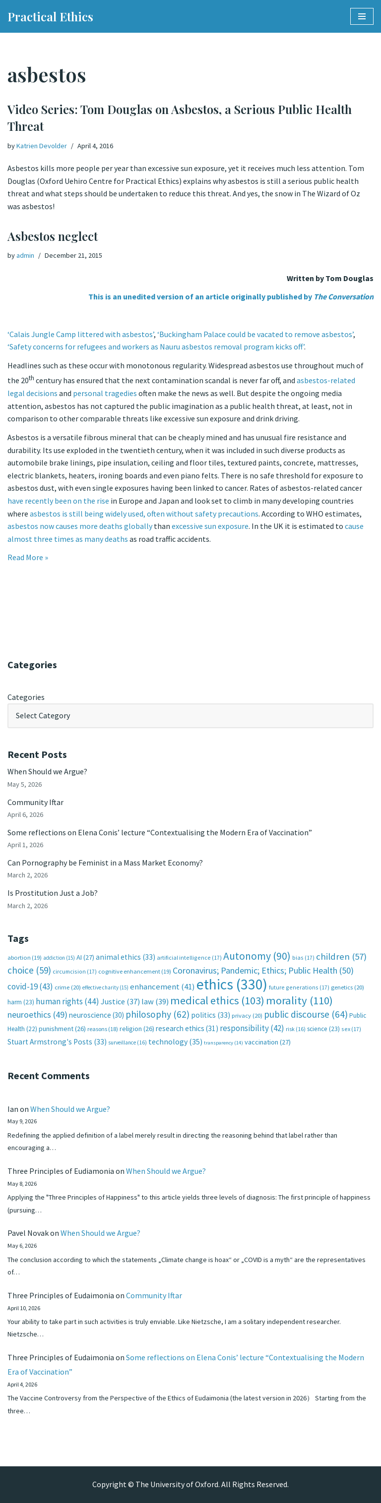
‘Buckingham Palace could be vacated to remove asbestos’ (255, 334)
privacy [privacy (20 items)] (247, 1015)
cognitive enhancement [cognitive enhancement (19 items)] (134, 971)
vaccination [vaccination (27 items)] (268, 1042)
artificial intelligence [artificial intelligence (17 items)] (189, 957)
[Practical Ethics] (50, 16)
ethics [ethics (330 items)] (231, 984)
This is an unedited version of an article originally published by (231, 296)
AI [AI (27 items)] (85, 957)
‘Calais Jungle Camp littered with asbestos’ (80, 334)
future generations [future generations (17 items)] (299, 987)
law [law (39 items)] (155, 1001)
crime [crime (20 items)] (68, 987)
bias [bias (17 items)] (303, 957)
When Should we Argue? (47, 771)
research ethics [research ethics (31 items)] (187, 1028)
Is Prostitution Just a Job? (52, 893)
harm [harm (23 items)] (20, 1002)
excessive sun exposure (210, 526)
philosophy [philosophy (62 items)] (158, 1014)
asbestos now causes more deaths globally (79, 526)
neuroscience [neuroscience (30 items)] (96, 1015)
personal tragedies (105, 393)
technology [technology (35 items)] (175, 1041)
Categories (26, 697)
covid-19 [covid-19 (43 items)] (30, 986)
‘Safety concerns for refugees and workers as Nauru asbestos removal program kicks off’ (155, 346)
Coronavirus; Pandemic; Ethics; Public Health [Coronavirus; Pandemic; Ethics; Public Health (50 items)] (263, 970)
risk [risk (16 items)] (296, 1029)
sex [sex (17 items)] (351, 1029)
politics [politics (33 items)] (210, 1015)
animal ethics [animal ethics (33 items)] (125, 957)
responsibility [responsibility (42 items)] (252, 1028)
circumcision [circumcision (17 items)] (75, 971)
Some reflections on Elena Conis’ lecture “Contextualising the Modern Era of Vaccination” (159, 832)
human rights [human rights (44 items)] (67, 1001)
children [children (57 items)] (341, 956)
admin (25, 255)
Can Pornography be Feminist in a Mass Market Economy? (105, 862)
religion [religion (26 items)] (137, 1028)
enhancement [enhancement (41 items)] (162, 986)
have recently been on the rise (58, 501)
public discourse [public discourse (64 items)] (306, 1014)
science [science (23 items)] (323, 1029)
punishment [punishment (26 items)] (62, 1028)
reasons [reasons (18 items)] (102, 1029)
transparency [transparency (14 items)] (223, 1043)
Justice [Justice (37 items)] (120, 1001)
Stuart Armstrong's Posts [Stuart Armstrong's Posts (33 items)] (57, 1041)
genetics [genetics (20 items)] (347, 987)
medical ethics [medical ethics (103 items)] (217, 1000)
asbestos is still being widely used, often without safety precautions (144, 514)
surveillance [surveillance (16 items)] (127, 1042)
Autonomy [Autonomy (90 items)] (257, 956)
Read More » (27, 557)
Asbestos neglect (52, 236)
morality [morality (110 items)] (299, 1000)
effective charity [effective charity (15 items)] (105, 987)
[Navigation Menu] (362, 16)
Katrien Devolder (41, 145)
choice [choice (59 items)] (29, 970)
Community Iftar (35, 802)
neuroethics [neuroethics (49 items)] (37, 1014)
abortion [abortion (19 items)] (24, 957)
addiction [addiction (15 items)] (59, 957)
